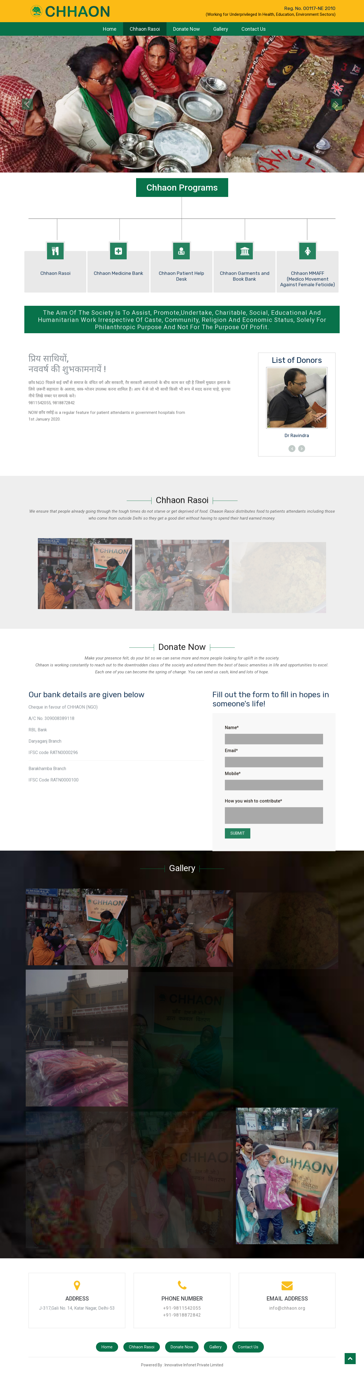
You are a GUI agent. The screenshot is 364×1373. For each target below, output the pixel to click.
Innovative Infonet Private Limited (194, 1365)
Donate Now (186, 29)
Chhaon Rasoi (145, 29)
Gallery (220, 29)
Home (109, 29)
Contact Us (253, 29)
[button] (27, 104)
